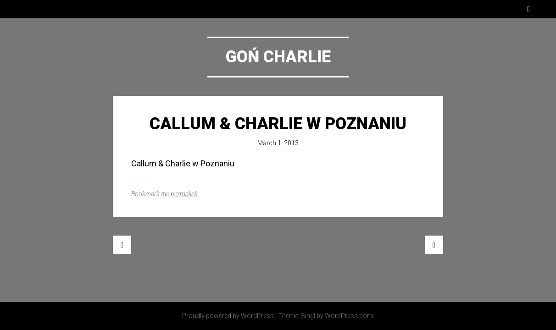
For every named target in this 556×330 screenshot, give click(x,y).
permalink (184, 194)
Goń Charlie (278, 56)
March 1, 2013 (278, 143)
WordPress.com (349, 315)
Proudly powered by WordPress (228, 315)
